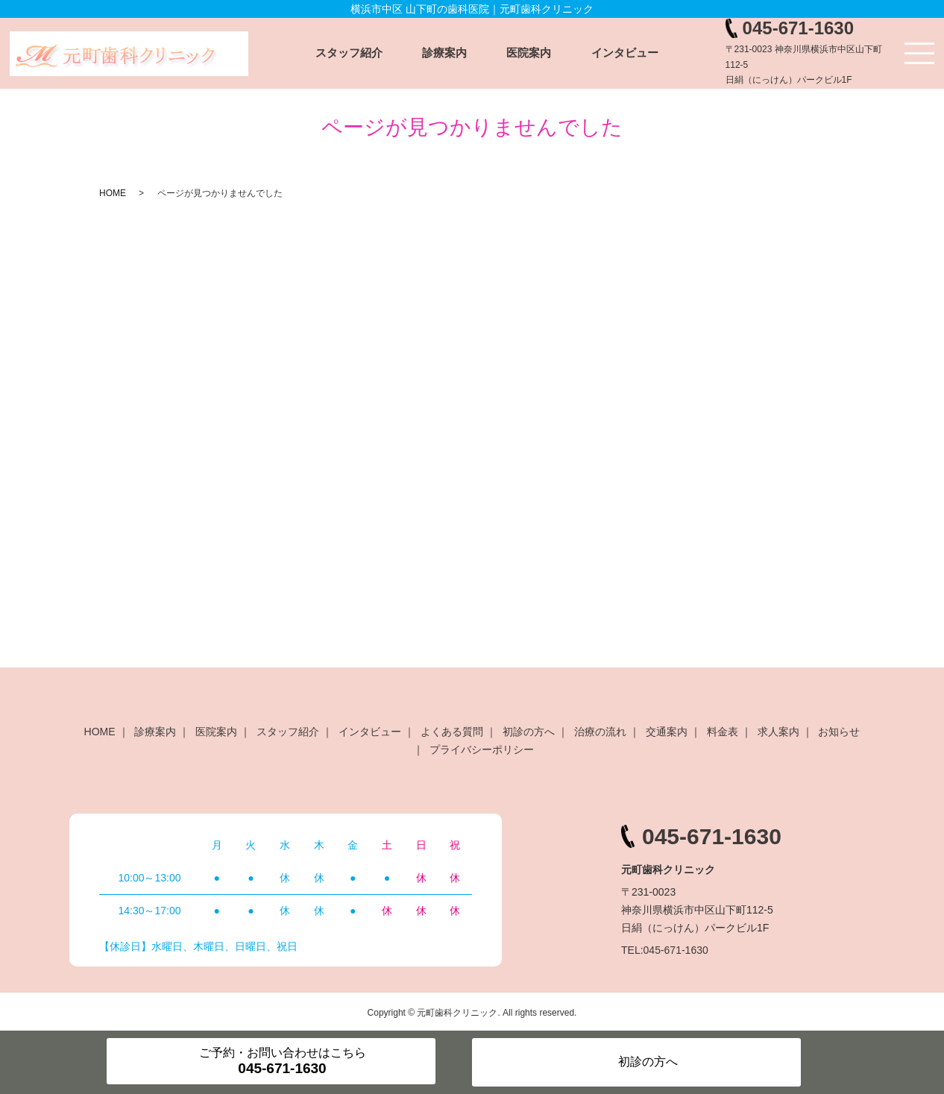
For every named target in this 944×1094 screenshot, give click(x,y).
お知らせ (839, 732)
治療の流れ (600, 732)
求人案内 (778, 732)
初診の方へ (529, 732)
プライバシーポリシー (481, 749)
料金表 (722, 732)
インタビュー (624, 52)
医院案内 (528, 52)
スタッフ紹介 (349, 52)
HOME (112, 193)
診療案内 (444, 52)
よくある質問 (452, 732)
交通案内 (666, 732)
